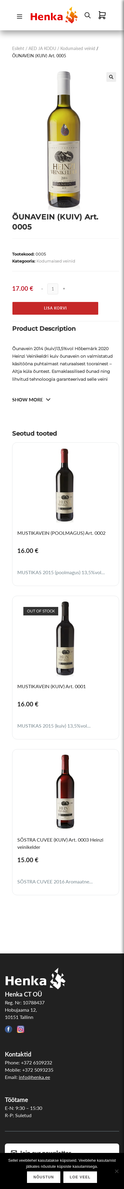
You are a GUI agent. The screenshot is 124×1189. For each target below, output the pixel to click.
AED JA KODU (42, 48)
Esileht (18, 48)
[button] (111, 77)
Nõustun (43, 1177)
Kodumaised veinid (77, 48)
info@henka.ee (34, 1077)
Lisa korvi (55, 308)
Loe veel (80, 1177)
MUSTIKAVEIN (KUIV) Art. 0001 (51, 686)
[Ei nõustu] (116, 1171)
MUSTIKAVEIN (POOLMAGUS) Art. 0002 (61, 533)
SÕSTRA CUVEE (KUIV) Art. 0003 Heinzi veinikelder (60, 843)
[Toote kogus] (52, 288)
